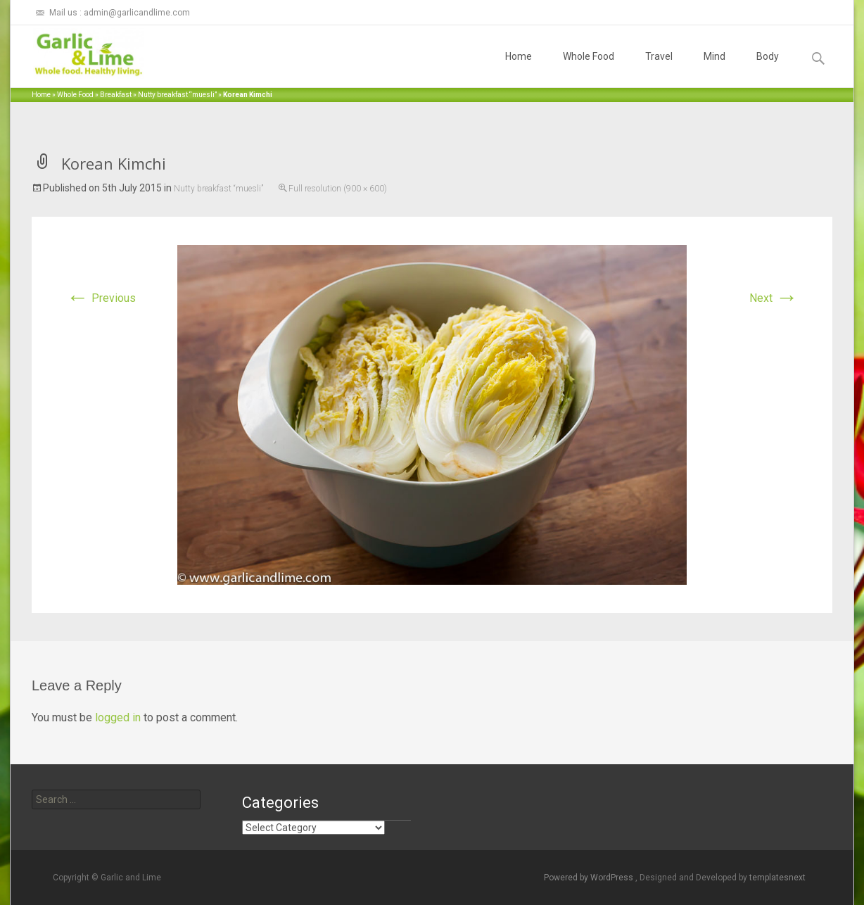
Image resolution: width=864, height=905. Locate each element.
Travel (659, 69)
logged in (118, 717)
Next (773, 298)
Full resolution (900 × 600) (337, 189)
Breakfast (116, 95)
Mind (714, 69)
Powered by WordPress (589, 877)
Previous (101, 298)
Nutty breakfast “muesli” (177, 95)
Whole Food (588, 69)
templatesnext (777, 877)
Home (518, 69)
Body (767, 69)
